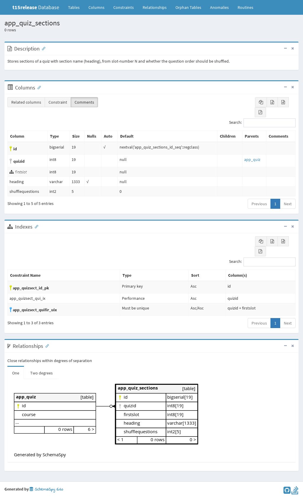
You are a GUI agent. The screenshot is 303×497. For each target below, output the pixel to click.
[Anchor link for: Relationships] (46, 345)
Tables (76, 7)
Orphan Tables (188, 7)
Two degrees (41, 373)
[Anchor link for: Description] (42, 48)
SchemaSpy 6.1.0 (46, 489)
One (15, 373)
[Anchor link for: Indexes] (35, 226)
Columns (96, 7)
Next (288, 203)
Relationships (155, 7)
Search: (262, 122)
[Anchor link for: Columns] (38, 87)
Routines (245, 7)
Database (35, 7)
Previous (259, 203)
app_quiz (252, 159)
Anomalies (219, 7)
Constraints (123, 7)
